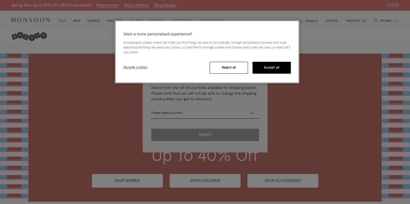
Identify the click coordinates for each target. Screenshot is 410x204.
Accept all (271, 67)
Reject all (229, 67)
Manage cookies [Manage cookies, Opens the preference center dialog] (135, 67)
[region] (207, 51)
